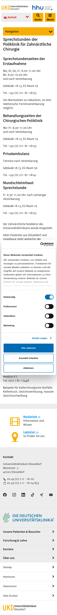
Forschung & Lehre (15, 540)
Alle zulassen (28, 348)
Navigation (12, 31)
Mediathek (30, 416)
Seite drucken (10, 595)
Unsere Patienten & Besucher (21, 532)
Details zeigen (39, 338)
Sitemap (7, 567)
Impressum (9, 576)
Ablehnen (28, 368)
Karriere (8, 549)
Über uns (9, 558)
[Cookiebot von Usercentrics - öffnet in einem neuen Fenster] (41, 244)
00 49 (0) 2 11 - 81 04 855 (22, 482)
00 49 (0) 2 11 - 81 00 (20, 479)
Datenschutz (10, 586)
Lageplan (29, 432)
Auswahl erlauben (28, 358)
